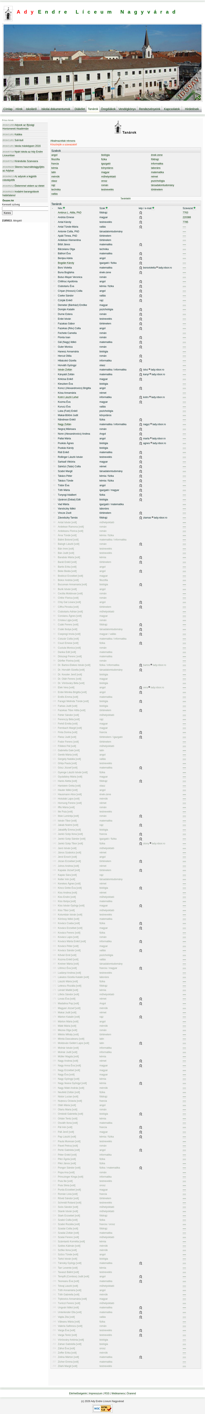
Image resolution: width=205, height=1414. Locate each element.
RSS (107, 1393)
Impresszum (95, 1393)
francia (55, 163)
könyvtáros (107, 168)
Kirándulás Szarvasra (20, 161)
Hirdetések (192, 109)
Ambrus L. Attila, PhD (69, 212)
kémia (54, 168)
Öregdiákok (108, 109)
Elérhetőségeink (78, 1393)
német (154, 176)
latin (53, 172)
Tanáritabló (126, 198)
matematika (157, 172)
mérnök (55, 176)
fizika (104, 159)
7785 (185, 222)
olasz (54, 180)
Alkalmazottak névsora (62, 140)
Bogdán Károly (66, 263)
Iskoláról (31, 109)
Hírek (19, 109)
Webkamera (118, 1393)
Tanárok (93, 109)
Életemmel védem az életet (23, 185)
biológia (105, 155)
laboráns (155, 168)
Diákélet (80, 109)
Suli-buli (12, 140)
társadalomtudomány (162, 185)
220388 (187, 217)
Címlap (7, 109)
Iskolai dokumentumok (55, 109)
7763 (185, 212)
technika (56, 189)
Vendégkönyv (127, 109)
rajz (53, 185)
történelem (157, 189)
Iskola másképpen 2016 (21, 146)
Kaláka (12, 134)
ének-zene (157, 155)
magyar (105, 172)
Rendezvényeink (149, 109)
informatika (157, 163)
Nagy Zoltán (64, 424)
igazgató (106, 163)
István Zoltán (65, 369)
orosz (104, 180)
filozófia (55, 159)
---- (184, 226)
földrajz (155, 159)
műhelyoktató (108, 176)
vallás (54, 193)
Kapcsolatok (172, 109)
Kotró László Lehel (68, 397)
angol (54, 155)
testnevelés (107, 189)
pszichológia (158, 180)
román (104, 185)
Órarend (131, 1393)
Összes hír (8, 200)
